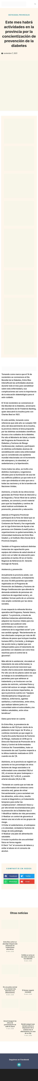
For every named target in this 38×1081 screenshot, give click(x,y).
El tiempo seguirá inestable (28, 991)
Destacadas (13, 15)
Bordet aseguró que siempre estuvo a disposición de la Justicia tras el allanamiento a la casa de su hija (28, 1028)
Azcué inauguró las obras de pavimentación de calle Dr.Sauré (10, 1023)
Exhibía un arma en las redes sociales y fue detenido (28, 956)
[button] (35, 4)
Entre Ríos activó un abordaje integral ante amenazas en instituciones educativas (10, 945)
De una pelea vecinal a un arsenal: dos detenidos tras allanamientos (10, 989)
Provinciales (24, 15)
